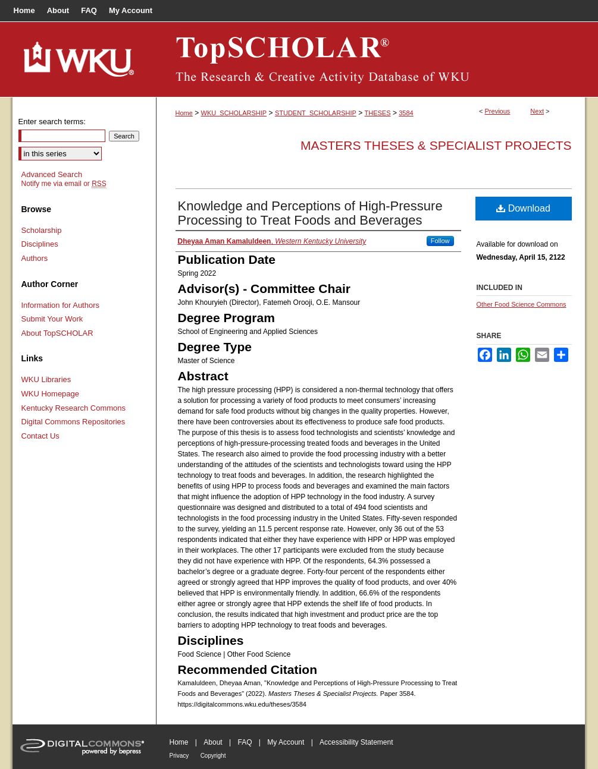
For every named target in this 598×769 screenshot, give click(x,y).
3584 (406, 112)
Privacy (179, 755)
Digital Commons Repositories (73, 421)
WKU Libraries (46, 379)
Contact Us (40, 435)
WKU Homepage (50, 393)
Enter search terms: (52, 121)
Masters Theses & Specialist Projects (436, 145)
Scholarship (41, 230)
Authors (34, 258)
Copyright (213, 755)
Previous (498, 111)
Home (184, 112)
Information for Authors (60, 305)
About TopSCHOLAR (57, 333)
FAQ (244, 742)
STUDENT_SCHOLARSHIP (315, 112)
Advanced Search (52, 174)
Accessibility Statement (356, 742)
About (212, 742)
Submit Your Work (52, 318)
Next (537, 111)
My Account (285, 742)
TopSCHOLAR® (371, 59)
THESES (378, 112)
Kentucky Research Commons (73, 408)
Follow (440, 240)
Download (523, 208)
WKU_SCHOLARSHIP (234, 112)
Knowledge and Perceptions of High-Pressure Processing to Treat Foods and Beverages (310, 213)
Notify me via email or (64, 183)
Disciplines (39, 243)
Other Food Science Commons (521, 304)
